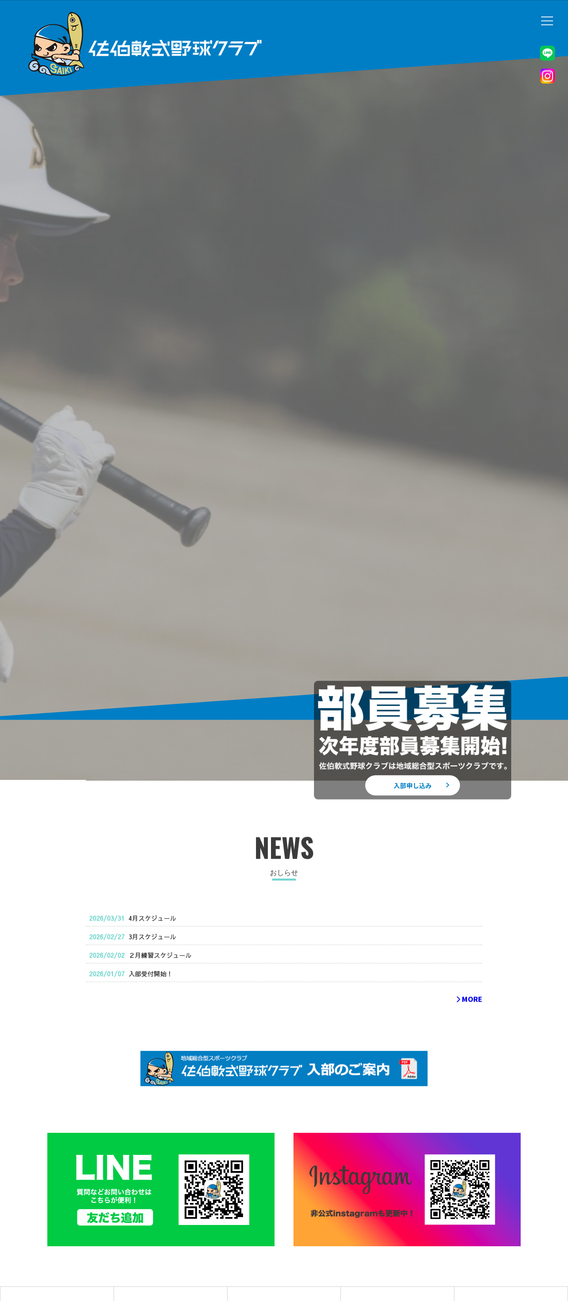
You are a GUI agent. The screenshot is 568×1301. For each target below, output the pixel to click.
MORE (469, 1016)
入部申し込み (413, 785)
